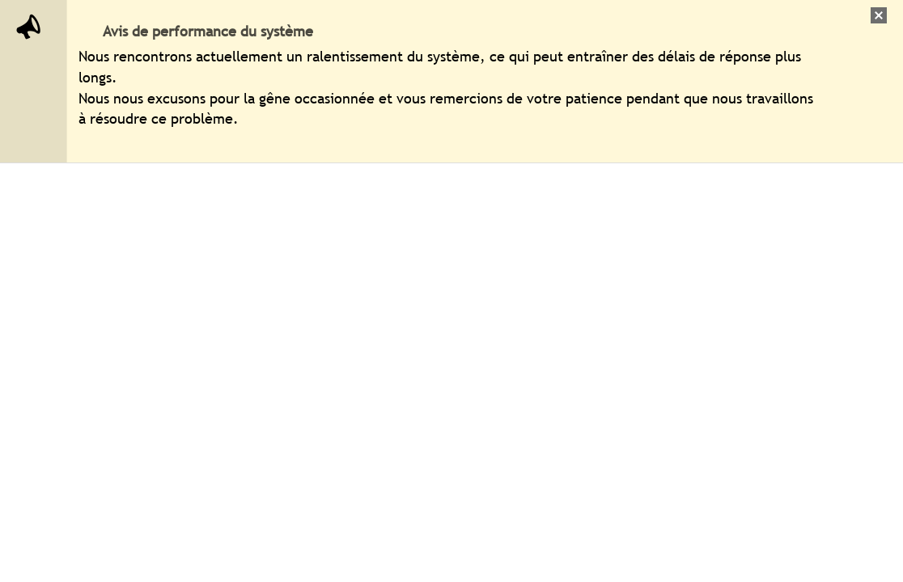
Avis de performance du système (208, 31)
